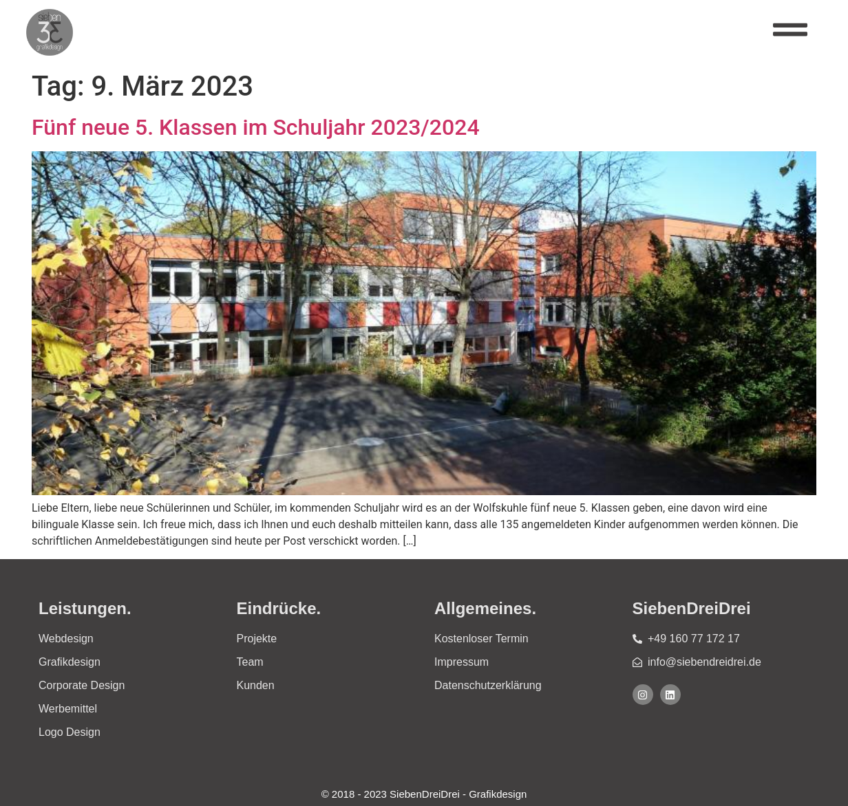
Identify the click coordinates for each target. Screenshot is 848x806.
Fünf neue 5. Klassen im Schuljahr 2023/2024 (256, 127)
